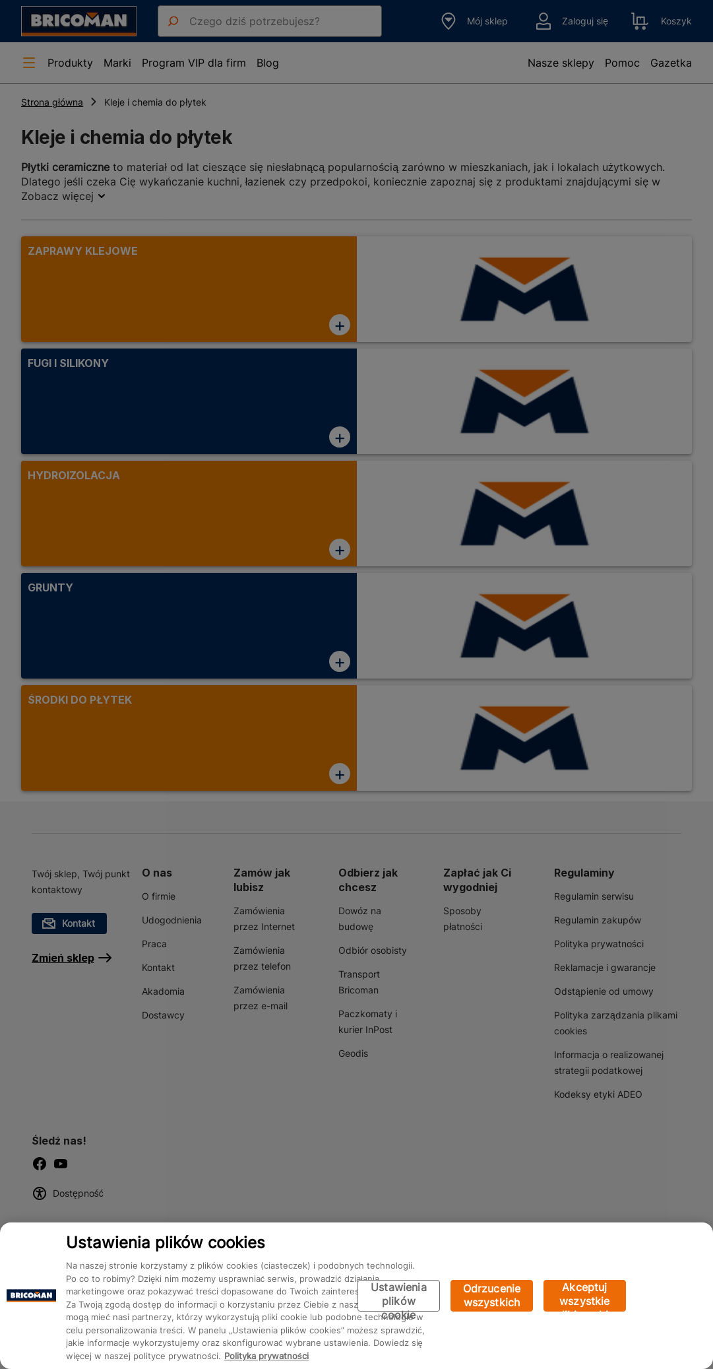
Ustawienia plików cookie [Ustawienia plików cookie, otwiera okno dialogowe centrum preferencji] (399, 1296)
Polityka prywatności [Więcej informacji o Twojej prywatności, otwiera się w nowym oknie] (266, 1356)
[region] (356, 1295)
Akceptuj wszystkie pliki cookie (584, 1296)
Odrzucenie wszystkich (492, 1295)
